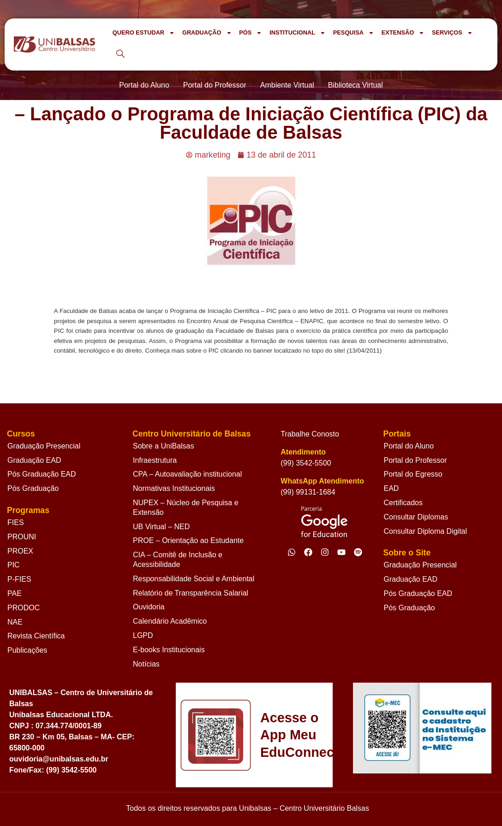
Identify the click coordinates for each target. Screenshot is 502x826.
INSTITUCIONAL (297, 33)
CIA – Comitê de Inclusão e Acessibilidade (177, 559)
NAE (15, 622)
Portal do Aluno (409, 446)
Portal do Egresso (413, 474)
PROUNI (21, 537)
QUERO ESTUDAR (144, 33)
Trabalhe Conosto (310, 434)
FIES (15, 522)
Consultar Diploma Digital (425, 531)
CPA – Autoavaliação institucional (187, 474)
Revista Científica (36, 636)
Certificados (403, 503)
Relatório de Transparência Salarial (190, 593)
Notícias (146, 664)
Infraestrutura (155, 460)
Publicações (27, 650)
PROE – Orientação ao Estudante (188, 540)
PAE (14, 593)
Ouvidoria (148, 607)
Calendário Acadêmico (170, 621)
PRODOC (23, 608)
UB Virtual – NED (161, 527)
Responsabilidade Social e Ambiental (193, 579)
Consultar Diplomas (416, 517)
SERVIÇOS (452, 33)
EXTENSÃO (403, 33)
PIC (13, 565)
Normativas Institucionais (174, 488)
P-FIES (19, 579)
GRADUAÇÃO (207, 33)
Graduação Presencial (43, 446)
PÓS (250, 33)
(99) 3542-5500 (306, 463)
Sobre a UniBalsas (163, 446)
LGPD (143, 635)
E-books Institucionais (169, 650)
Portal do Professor (415, 460)
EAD (391, 488)
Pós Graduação (33, 488)
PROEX (20, 551)
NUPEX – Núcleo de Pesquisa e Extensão (186, 507)
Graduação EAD (34, 460)
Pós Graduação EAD (41, 474)
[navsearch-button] (120, 54)
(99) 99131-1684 (308, 492)
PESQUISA (353, 33)
